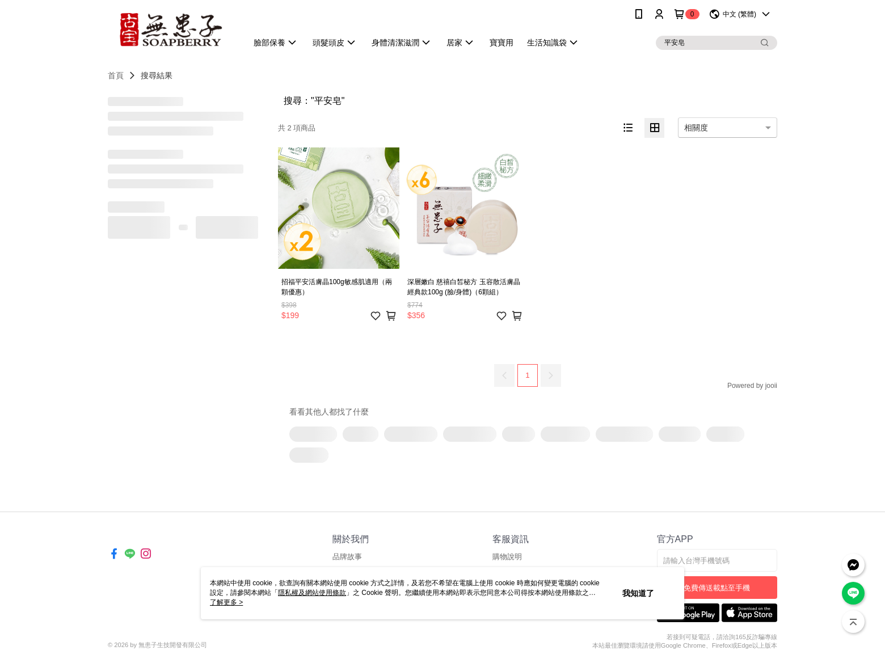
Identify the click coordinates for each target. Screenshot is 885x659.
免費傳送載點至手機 (717, 588)
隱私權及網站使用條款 (312, 593)
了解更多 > (226, 602)
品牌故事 (347, 556)
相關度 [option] (696, 127)
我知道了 (638, 593)
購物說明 (507, 556)
